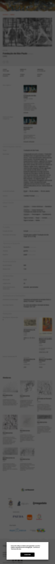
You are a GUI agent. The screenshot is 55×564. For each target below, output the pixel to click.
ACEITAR (27, 554)
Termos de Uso (16, 549)
